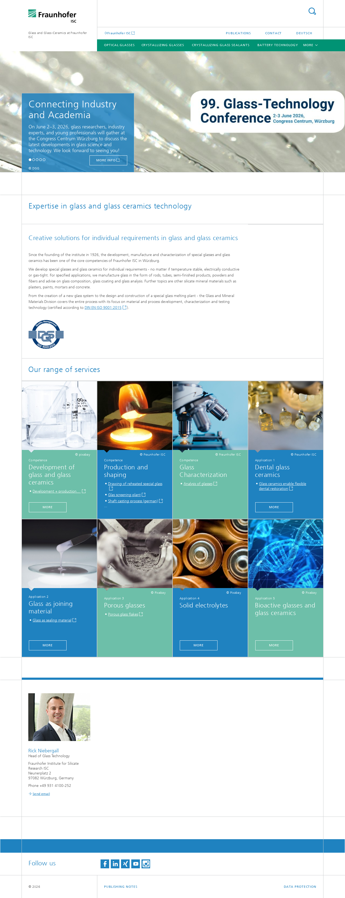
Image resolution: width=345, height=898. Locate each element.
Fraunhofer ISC (118, 33)
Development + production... (57, 491)
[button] (30, 159)
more (48, 507)
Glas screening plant (124, 495)
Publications (238, 33)
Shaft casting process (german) (133, 501)
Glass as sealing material (52, 620)
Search (312, 11)
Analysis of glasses (198, 484)
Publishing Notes (120, 887)
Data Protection (300, 887)
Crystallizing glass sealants (220, 45)
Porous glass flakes (123, 614)
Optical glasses (119, 45)
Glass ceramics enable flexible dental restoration (282, 486)
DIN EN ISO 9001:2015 (103, 307)
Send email (41, 794)
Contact (273, 33)
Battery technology (277, 45)
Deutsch (304, 33)
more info (106, 160)
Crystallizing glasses (163, 45)
